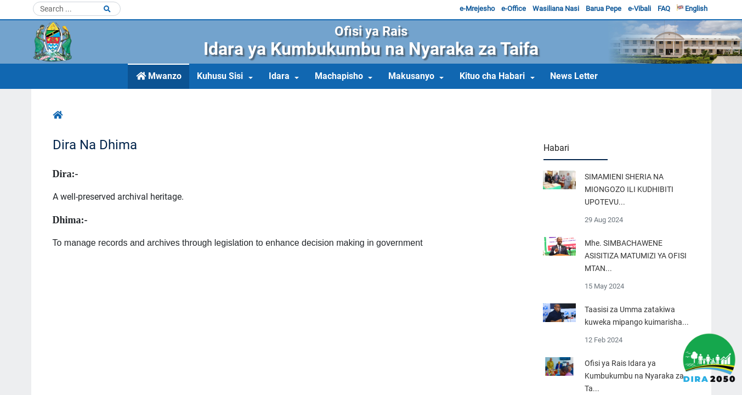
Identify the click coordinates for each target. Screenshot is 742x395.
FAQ (664, 8)
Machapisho (339, 76)
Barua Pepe (603, 8)
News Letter (574, 76)
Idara (279, 76)
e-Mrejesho (477, 8)
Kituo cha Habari (492, 76)
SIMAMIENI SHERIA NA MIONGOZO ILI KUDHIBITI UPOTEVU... (629, 189)
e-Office (513, 8)
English (692, 8)
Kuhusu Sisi (220, 76)
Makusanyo (411, 76)
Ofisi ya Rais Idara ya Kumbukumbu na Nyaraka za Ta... (634, 376)
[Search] (77, 9)
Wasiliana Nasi (556, 8)
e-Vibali (639, 8)
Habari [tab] (556, 148)
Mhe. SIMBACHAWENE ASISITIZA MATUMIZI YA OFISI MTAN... (636, 256)
